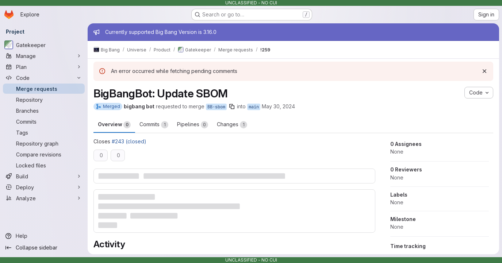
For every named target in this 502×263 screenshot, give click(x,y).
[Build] (44, 176)
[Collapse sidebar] (44, 248)
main (254, 107)
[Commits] (44, 121)
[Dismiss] (484, 71)
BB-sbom (216, 107)
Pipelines (192, 124)
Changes (232, 124)
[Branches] (44, 110)
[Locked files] (44, 165)
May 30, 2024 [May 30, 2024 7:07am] (278, 106)
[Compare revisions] (44, 154)
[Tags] (44, 132)
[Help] (44, 236)
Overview (114, 124)
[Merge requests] (44, 89)
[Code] (44, 78)
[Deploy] (44, 187)
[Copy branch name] (231, 106)
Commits (153, 124)
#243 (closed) (129, 141)
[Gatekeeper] (44, 45)
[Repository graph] (44, 143)
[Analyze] (44, 198)
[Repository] (44, 99)
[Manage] (44, 56)
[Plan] (44, 67)
